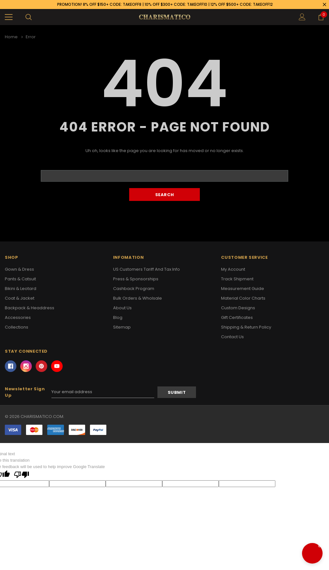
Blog (117, 317)
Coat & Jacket (19, 298)
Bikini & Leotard (20, 288)
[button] (312, 553)
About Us (122, 308)
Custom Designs (238, 308)
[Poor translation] (21, 475)
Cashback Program (133, 288)
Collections (16, 327)
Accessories (18, 317)
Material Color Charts (243, 298)
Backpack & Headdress (29, 308)
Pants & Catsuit (20, 279)
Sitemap (122, 327)
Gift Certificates (237, 317)
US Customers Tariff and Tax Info (146, 269)
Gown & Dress (19, 269)
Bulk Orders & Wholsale (137, 298)
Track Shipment (237, 279)
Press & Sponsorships (135, 279)
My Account (233, 269)
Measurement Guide (242, 288)
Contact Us (232, 337)
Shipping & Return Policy (246, 327)
